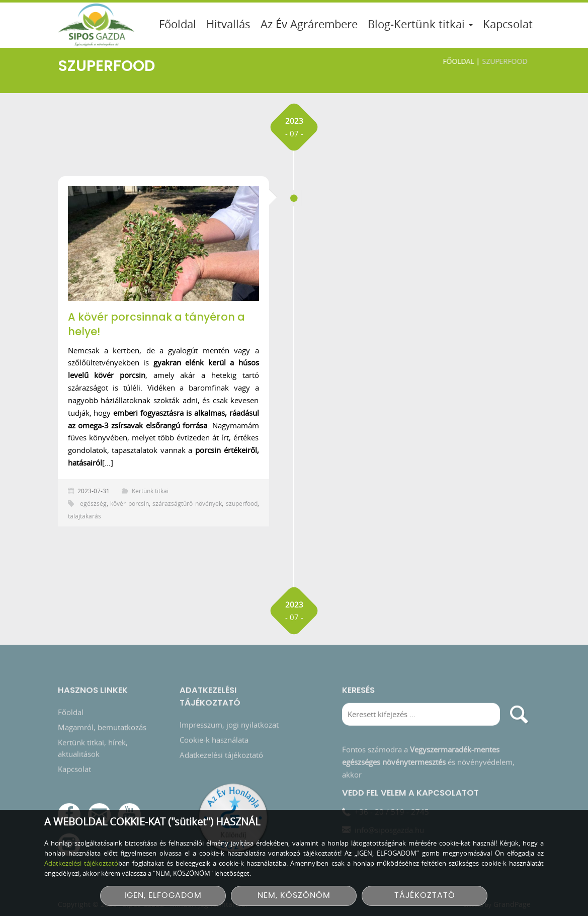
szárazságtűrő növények (187, 503)
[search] (519, 715)
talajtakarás (84, 516)
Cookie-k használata (214, 741)
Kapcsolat (508, 24)
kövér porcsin (129, 503)
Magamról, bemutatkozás (102, 728)
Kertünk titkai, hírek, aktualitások (93, 749)
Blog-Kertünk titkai (420, 24)
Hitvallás (228, 24)
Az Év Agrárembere (309, 24)
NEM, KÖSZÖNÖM (294, 895)
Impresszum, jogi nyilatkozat (229, 726)
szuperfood (242, 503)
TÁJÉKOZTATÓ (424, 895)
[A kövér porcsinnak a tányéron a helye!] (163, 243)
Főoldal (177, 24)
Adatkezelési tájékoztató (221, 756)
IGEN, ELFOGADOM (163, 895)
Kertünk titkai (150, 491)
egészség (93, 503)
